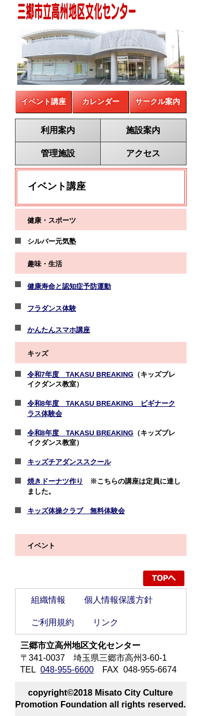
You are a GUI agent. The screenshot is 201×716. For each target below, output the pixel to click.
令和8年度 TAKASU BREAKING (80, 433)
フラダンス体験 (51, 308)
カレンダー (101, 101)
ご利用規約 (52, 622)
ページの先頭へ (163, 578)
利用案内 (58, 130)
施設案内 (143, 130)
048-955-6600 (67, 669)
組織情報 (48, 599)
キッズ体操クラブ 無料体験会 (76, 511)
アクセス (143, 153)
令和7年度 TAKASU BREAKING (80, 374)
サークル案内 (157, 101)
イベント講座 (43, 101)
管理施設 (58, 153)
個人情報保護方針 (118, 599)
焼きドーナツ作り (55, 481)
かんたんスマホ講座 (58, 330)
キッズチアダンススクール (69, 462)
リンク (105, 622)
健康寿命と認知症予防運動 (69, 286)
